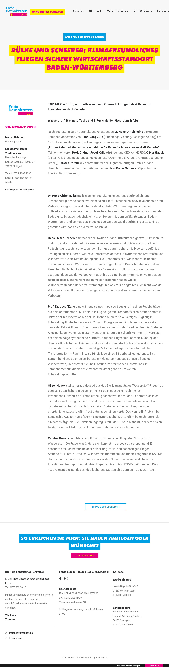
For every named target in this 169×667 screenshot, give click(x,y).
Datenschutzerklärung (21, 632)
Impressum (15, 638)
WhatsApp (11, 615)
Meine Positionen (117, 11)
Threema (10, 619)
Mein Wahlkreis (142, 11)
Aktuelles (78, 11)
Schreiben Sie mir (84, 555)
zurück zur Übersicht (106, 507)
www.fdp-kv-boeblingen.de (19, 189)
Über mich (95, 11)
